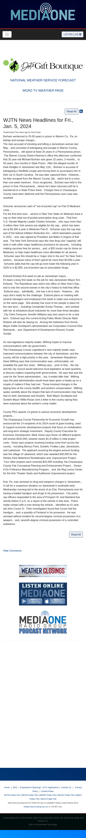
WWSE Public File (47, 795)
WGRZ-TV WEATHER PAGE (42, 90)
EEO (15, 787)
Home (7, 787)
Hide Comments (12, 550)
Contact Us (66, 787)
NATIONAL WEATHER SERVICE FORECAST (43, 80)
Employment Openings (30, 787)
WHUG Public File (66, 795)
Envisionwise (41, 824)
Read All (71, 111)
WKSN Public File (29, 795)
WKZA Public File (48, 799)
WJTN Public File (12, 795)
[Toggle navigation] (7, 34)
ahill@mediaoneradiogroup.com (36, 807)
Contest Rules (47, 791)
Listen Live (72, 34)
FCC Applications (51, 787)
